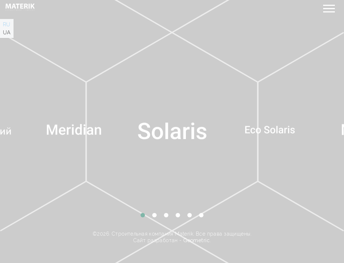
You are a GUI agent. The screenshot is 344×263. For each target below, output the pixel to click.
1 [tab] (143, 215)
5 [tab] (189, 215)
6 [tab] (201, 215)
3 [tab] (166, 215)
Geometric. (197, 240)
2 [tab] (154, 215)
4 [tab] (178, 215)
